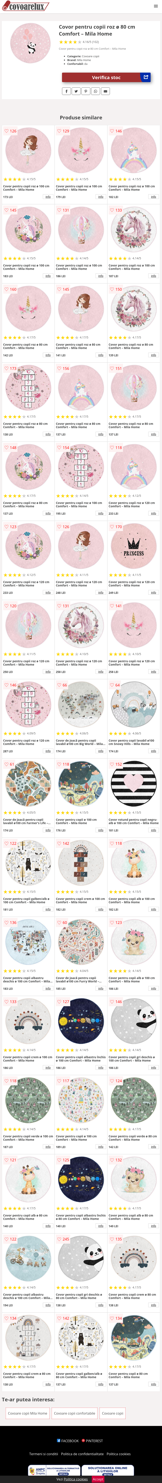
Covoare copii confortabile (74, 1413)
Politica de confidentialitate (82, 1454)
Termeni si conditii (43, 1454)
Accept (98, 1479)
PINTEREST (92, 1441)
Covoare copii (112, 1413)
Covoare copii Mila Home (27, 1413)
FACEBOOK (68, 1441)
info (48, 197)
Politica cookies (119, 1454)
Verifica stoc (121, 77)
